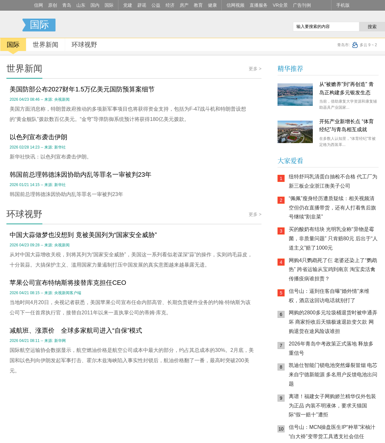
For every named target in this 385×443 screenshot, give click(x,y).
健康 (212, 5)
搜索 (372, 26)
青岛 (66, 5)
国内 (94, 5)
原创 (52, 5)
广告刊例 (302, 5)
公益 (155, 5)
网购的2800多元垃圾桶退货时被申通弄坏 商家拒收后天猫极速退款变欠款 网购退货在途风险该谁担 (333, 322)
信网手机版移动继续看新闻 (255, 25)
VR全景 (280, 5)
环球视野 (84, 44)
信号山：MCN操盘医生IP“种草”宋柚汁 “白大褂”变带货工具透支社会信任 (332, 431)
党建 (127, 5)
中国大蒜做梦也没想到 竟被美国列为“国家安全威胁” (83, 234)
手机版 (343, 5)
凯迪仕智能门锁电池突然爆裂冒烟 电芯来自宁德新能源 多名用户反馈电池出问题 (333, 374)
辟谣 (141, 5)
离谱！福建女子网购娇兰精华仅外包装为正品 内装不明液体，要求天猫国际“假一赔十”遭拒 (332, 406)
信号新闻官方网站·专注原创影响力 (11, 25)
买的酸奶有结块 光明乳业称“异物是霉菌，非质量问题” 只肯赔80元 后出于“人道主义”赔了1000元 (333, 238)
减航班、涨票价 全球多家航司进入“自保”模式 (76, 330)
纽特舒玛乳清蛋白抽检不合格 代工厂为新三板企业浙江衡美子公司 (333, 181)
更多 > (255, 68)
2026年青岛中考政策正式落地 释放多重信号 (331, 348)
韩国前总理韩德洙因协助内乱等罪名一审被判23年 (80, 174)
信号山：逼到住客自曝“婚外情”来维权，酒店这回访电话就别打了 (329, 295)
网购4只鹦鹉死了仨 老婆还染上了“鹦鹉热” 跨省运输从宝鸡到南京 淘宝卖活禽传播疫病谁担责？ (333, 270)
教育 (198, 5)
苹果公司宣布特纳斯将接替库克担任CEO (68, 282)
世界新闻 (45, 44)
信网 (38, 5)
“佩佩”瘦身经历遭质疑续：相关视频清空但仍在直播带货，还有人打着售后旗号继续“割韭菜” (332, 208)
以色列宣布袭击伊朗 (38, 137)
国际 (109, 5)
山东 (80, 5)
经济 (170, 5)
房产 (184, 5)
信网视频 (235, 5)
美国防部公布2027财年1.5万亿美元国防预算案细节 (82, 89)
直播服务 (259, 5)
